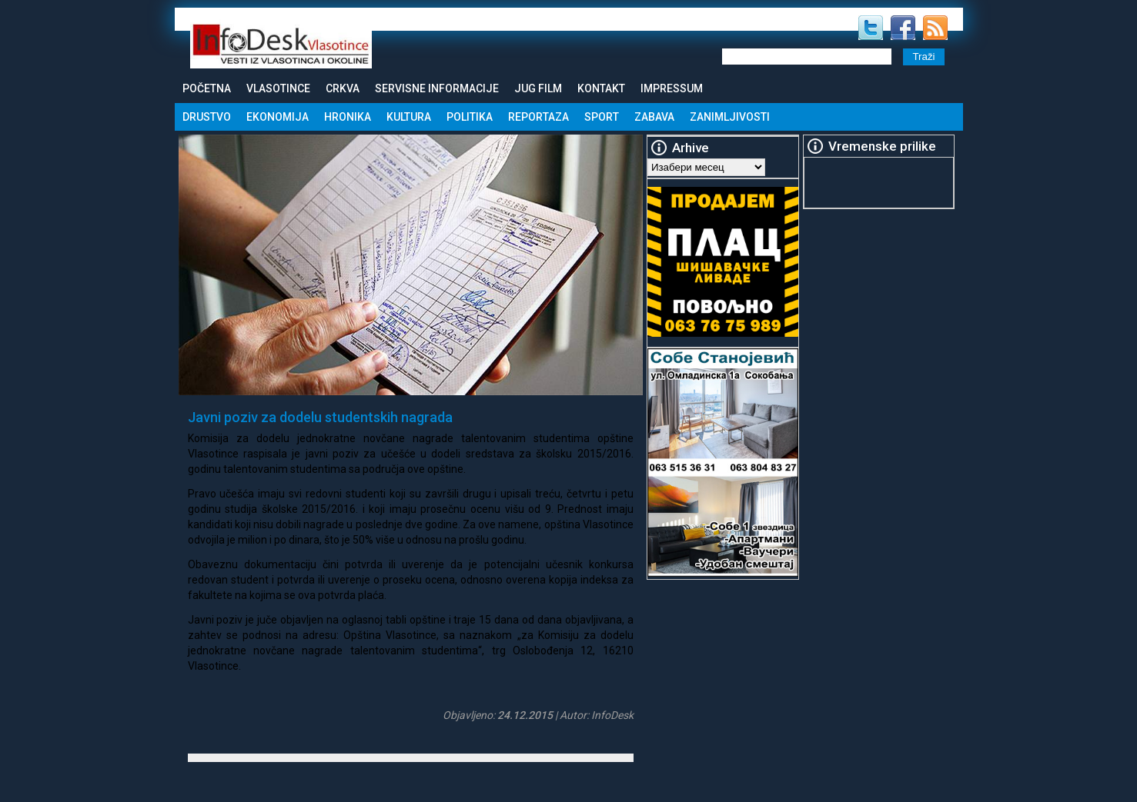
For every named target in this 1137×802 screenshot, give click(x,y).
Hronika (347, 117)
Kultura (408, 117)
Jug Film (538, 88)
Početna (206, 88)
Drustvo (206, 117)
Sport (601, 117)
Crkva (342, 88)
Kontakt (601, 88)
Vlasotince (278, 88)
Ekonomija (277, 117)
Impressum (671, 88)
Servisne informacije (437, 88)
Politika (469, 117)
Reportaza (538, 117)
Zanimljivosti (730, 117)
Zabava (654, 117)
